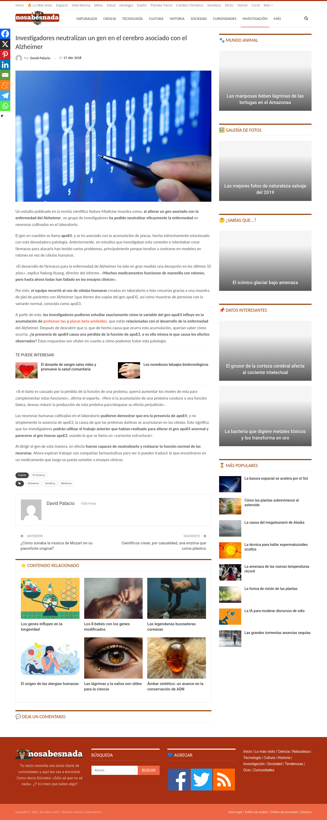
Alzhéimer (33, 483)
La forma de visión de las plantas (271, 589)
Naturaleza (86, 18)
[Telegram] (5, 95)
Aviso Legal (235, 812)
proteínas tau (54, 321)
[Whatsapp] (5, 106)
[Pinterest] (5, 54)
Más (268, 5)
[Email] (5, 75)
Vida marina (81, 5)
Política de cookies (256, 812)
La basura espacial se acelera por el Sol (276, 478)
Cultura (156, 18)
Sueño (142, 5)
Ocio (247, 770)
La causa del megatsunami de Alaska (275, 522)
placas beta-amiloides (88, 321)
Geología (126, 5)
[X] (5, 44)
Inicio (19, 5)
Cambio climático (189, 5)
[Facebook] (5, 34)
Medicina (66, 483)
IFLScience (38, 475)
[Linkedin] (5, 65)
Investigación (255, 18)
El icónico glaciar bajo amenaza (265, 282)
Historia (177, 18)
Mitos (98, 5)
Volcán (242, 5)
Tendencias (294, 764)
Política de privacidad (284, 812)
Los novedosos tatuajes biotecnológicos (175, 364)
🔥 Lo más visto (40, 5)
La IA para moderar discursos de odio (275, 611)
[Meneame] (5, 85)
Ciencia (109, 18)
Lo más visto (265, 751)
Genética (214, 5)
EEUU (229, 5)
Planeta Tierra (161, 5)
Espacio (62, 5)
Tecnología (132, 18)
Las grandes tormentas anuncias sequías (278, 633)
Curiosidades (224, 18)
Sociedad (199, 18)
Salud (111, 5)
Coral (256, 5)
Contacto (306, 812)
